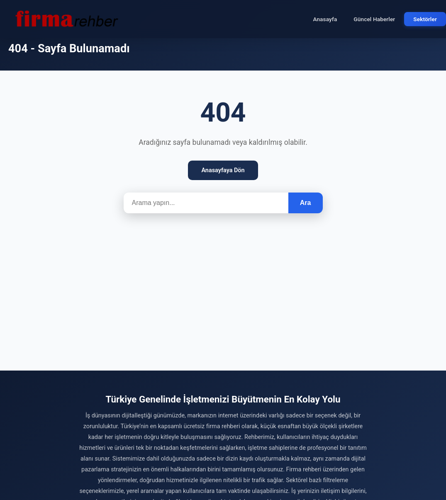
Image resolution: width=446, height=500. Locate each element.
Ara (305, 202)
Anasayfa (325, 19)
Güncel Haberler (374, 19)
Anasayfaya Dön (222, 170)
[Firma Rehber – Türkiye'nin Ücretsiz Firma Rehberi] (66, 19)
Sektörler (425, 19)
